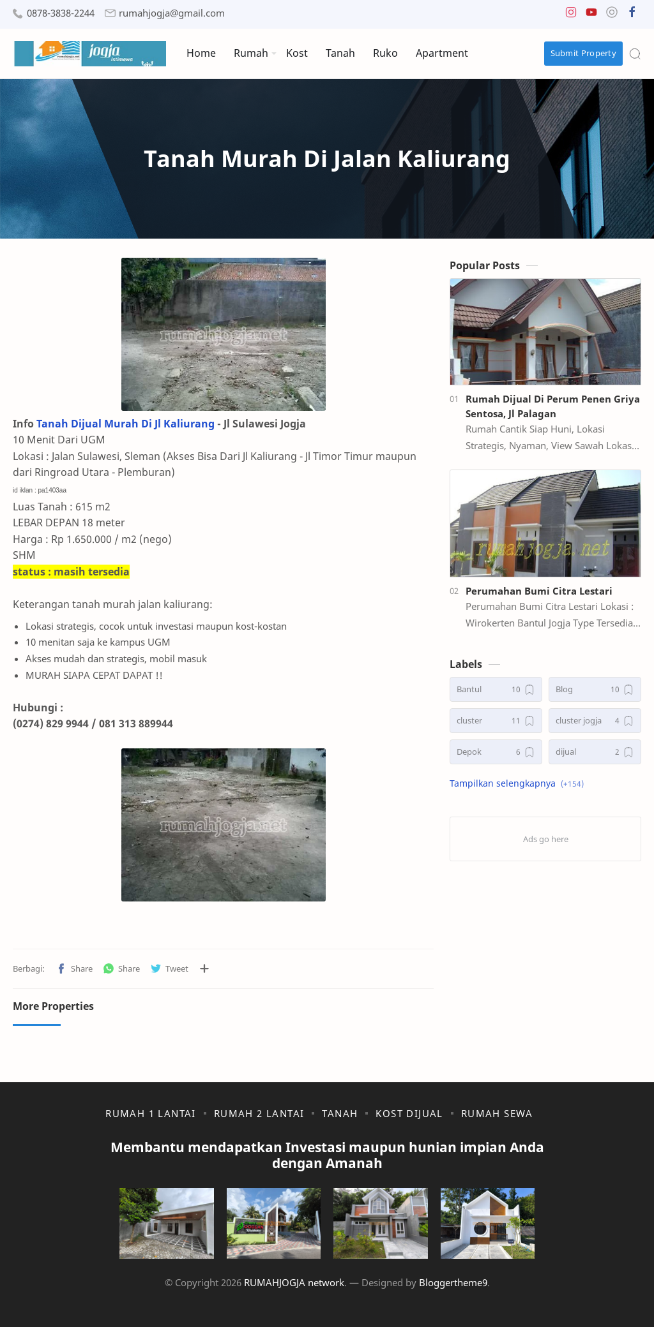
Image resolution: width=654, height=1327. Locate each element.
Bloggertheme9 (453, 1282)
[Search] (634, 53)
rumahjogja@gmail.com (172, 13)
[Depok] (496, 751)
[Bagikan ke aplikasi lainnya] (204, 968)
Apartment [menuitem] (442, 53)
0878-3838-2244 (61, 13)
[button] (571, 15)
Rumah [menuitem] (251, 53)
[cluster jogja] (595, 720)
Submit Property (584, 53)
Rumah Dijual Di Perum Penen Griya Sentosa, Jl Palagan (553, 406)
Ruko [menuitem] (385, 53)
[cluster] (496, 720)
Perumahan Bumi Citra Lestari (539, 590)
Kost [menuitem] (297, 53)
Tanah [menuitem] (340, 53)
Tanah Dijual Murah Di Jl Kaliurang (125, 424)
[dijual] (595, 751)
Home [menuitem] (201, 53)
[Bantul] (496, 689)
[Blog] (595, 689)
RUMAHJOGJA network (294, 1282)
